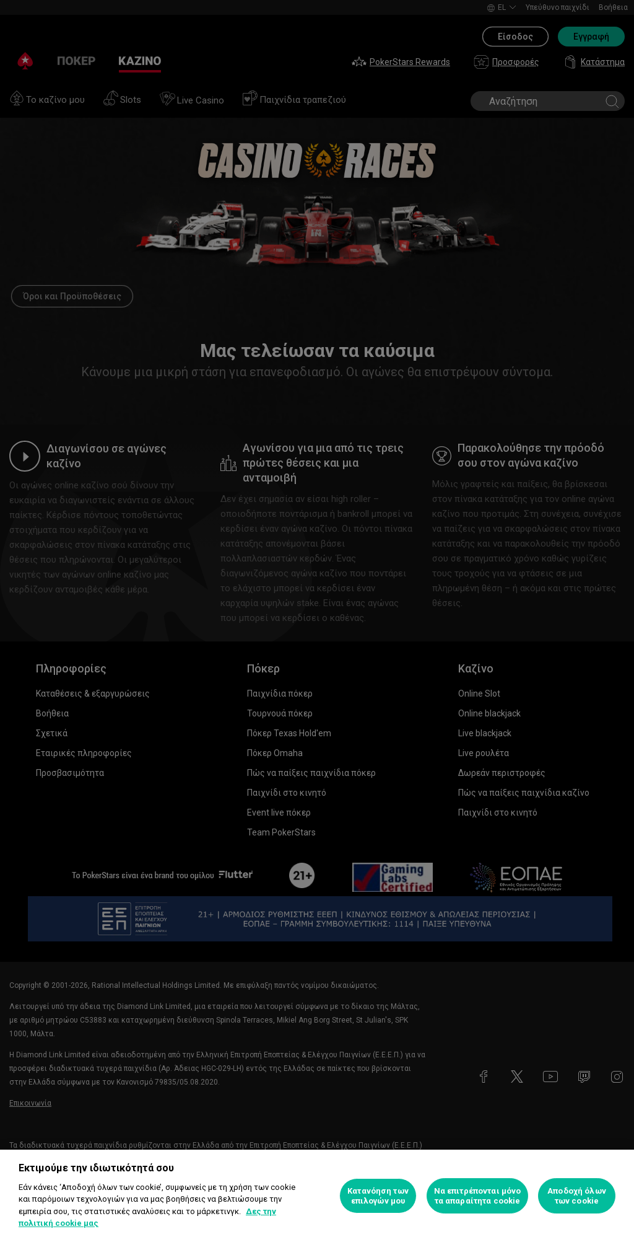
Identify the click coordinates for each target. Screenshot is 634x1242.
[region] (317, 1196)
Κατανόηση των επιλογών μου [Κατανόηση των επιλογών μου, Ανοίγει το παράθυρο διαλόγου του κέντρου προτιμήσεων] (378, 1195)
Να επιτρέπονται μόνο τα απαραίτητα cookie (477, 1195)
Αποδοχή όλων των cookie (576, 1195)
